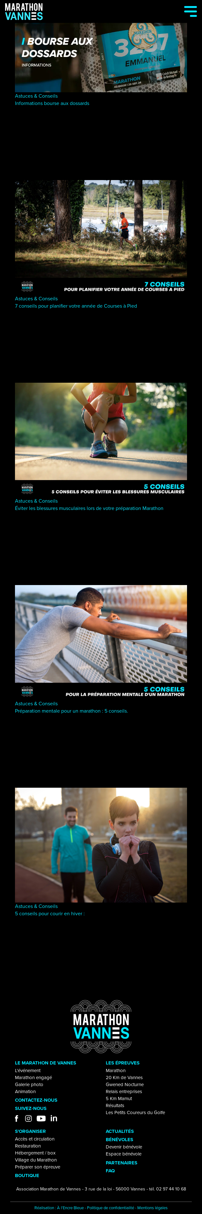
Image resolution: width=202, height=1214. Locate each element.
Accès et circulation (34, 1138)
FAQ (110, 1171)
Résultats (115, 1105)
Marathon (116, 1070)
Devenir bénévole (124, 1146)
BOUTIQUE (27, 1175)
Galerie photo (29, 1084)
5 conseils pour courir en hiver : (50, 913)
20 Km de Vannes (124, 1077)
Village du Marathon (36, 1159)
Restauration (28, 1145)
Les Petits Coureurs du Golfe (135, 1112)
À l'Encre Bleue (70, 1208)
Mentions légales (152, 1208)
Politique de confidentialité (110, 1208)
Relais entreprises (124, 1091)
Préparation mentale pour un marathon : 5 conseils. (71, 711)
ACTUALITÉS (120, 1131)
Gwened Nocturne (125, 1084)
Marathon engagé (33, 1077)
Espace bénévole (123, 1153)
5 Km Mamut (119, 1098)
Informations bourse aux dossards (52, 103)
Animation (25, 1091)
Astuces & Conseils (36, 96)
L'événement (27, 1070)
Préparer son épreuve (37, 1166)
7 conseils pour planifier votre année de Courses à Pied (76, 306)
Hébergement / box (35, 1152)
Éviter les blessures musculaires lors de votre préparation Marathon (89, 508)
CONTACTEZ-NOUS (36, 1100)
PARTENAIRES (121, 1163)
